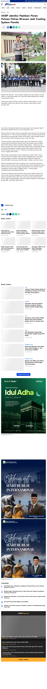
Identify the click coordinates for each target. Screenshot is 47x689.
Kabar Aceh (10, 434)
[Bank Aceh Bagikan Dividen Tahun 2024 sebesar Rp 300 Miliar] (23, 627)
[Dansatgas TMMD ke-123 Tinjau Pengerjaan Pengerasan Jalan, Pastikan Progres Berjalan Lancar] (39, 241)
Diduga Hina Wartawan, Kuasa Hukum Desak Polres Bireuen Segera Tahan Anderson (24, 597)
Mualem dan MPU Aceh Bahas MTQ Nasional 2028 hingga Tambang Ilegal (34, 362)
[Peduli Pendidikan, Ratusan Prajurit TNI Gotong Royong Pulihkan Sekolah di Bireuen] (23, 225)
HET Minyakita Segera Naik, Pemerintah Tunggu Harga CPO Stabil (35, 333)
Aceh (8, 8)
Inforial (24, 8)
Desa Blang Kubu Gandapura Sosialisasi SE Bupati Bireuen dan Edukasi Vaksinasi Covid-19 (24, 586)
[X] (11, 27)
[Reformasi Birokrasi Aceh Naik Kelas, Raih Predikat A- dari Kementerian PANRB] (12, 350)
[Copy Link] (19, 27)
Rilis (6, 209)
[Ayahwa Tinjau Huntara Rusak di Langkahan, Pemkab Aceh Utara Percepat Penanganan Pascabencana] (12, 293)
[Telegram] (14, 27)
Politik (44, 8)
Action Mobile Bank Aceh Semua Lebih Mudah (15, 642)
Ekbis (12, 8)
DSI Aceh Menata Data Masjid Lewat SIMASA (16, 601)
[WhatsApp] (16, 27)
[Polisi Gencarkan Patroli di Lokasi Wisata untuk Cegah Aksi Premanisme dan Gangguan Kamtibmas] (39, 225)
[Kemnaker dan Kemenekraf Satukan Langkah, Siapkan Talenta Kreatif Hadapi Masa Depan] (12, 307)
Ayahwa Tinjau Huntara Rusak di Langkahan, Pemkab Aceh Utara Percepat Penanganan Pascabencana (35, 290)
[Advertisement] (23, 192)
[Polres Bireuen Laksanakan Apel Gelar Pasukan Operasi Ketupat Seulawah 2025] (8, 225)
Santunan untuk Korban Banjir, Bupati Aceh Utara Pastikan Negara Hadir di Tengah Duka (34, 319)
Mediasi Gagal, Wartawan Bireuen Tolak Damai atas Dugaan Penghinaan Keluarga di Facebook (24, 592)
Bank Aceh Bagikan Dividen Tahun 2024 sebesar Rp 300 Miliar (20, 637)
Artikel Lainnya (23, 659)
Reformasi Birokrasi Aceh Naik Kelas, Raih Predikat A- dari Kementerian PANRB (34, 348)
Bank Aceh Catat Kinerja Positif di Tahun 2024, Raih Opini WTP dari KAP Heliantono (22, 647)
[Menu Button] (2, 4)
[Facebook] (8, 27)
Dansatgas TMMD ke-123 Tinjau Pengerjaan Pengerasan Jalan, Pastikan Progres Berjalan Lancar (38, 248)
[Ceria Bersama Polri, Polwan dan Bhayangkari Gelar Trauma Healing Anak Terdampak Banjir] (23, 241)
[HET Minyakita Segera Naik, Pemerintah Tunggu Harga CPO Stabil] (12, 336)
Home (3, 8)
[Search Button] (45, 4)
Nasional (30, 8)
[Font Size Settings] (3, 27)
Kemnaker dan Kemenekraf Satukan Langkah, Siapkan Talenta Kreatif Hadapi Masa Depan (34, 305)
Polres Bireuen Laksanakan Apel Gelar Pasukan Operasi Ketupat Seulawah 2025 (7, 232)
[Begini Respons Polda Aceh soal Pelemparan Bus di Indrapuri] (8, 241)
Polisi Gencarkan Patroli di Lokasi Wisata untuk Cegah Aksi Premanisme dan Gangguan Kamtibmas (38, 232)
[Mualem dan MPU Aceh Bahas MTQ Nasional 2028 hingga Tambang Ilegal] (12, 364)
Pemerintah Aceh (29, 344)
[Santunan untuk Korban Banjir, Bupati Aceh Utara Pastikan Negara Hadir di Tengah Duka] (12, 321)
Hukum (18, 8)
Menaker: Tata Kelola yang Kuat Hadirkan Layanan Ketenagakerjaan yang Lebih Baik (24, 606)
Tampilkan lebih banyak (23, 374)
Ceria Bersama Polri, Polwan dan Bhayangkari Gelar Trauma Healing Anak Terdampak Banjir (23, 248)
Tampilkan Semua (9, 205)
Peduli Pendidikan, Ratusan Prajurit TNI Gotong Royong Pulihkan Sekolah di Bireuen (23, 232)
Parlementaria (37, 8)
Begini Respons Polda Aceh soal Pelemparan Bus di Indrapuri (7, 248)
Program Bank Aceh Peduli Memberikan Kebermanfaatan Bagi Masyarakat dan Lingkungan (23, 653)
